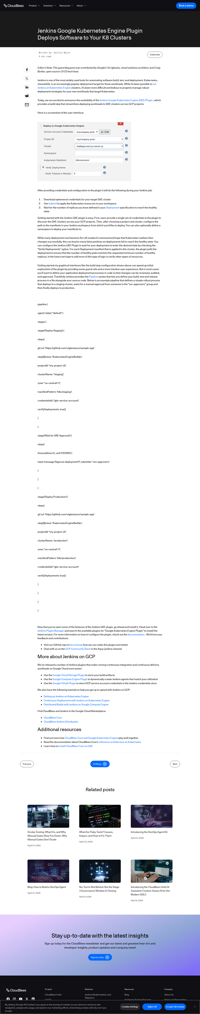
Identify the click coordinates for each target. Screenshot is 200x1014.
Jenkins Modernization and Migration (98, 996)
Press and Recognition (175, 999)
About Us (169, 994)
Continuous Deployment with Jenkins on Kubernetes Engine (77, 700)
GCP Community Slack (78, 648)
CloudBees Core (53, 717)
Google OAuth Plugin (64, 683)
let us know (76, 644)
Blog (127, 994)
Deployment (112, 207)
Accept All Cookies (175, 1007)
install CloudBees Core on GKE (76, 746)
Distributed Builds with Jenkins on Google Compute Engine (76, 704)
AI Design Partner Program (138, 999)
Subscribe (155, 54)
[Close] (195, 1007)
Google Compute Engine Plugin (70, 679)
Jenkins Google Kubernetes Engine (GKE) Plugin (126, 100)
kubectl (53, 203)
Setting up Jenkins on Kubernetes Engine (66, 696)
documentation (136, 634)
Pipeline (93, 276)
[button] (34, 5)
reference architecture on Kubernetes (120, 742)
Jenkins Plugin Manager (51, 630)
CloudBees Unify (53, 994)
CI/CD (48, 999)
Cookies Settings (130, 1007)
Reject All (152, 1007)
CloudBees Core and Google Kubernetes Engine (91, 737)
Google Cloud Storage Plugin (69, 675)
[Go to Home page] (14, 5)
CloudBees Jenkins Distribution (61, 721)
